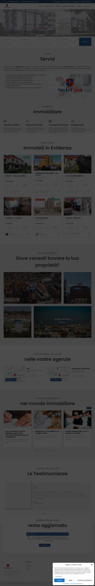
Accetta (59, 580)
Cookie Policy (66, 583)
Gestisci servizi (58, 576)
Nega (70, 580)
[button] (92, 565)
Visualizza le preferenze (84, 580)
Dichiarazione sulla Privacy (76, 583)
